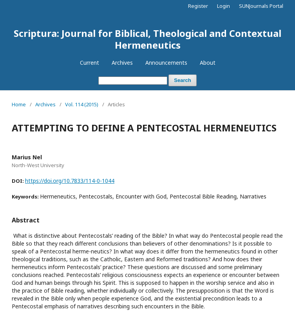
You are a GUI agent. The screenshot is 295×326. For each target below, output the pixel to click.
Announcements (166, 62)
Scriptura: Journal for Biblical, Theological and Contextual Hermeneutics (147, 39)
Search (182, 80)
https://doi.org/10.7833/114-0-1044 (69, 180)
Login (223, 5)
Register (198, 5)
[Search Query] (132, 80)
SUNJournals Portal (261, 5)
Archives (122, 62)
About (207, 62)
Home (19, 104)
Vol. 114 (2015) (81, 104)
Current (89, 62)
